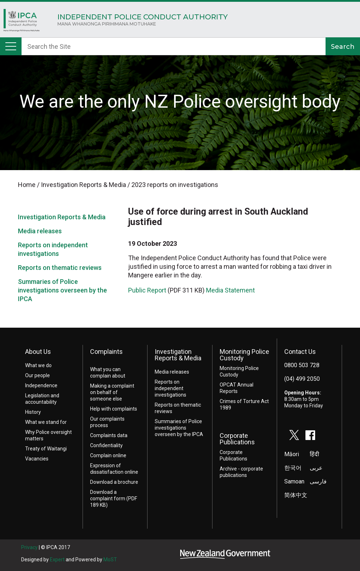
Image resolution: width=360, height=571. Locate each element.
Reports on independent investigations (170, 388)
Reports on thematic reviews (60, 267)
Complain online (108, 455)
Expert (57, 559)
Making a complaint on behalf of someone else (112, 392)
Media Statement (230, 290)
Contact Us (300, 351)
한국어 (292, 467)
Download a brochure (114, 482)
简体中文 (295, 495)
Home (21, 22)
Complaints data (108, 435)
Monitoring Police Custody (244, 355)
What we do (38, 365)
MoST (110, 559)
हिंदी (314, 454)
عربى (316, 467)
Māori (291, 454)
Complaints (106, 351)
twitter (294, 435)
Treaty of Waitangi (46, 448)
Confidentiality (106, 445)
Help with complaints (113, 409)
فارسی (318, 481)
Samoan (294, 481)
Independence (41, 385)
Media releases (40, 231)
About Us (38, 351)
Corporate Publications (237, 439)
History (33, 412)
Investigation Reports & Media (62, 217)
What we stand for (46, 422)
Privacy (29, 547)
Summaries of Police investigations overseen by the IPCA (62, 290)
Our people (37, 375)
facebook (310, 435)
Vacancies (36, 459)
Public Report (147, 290)
